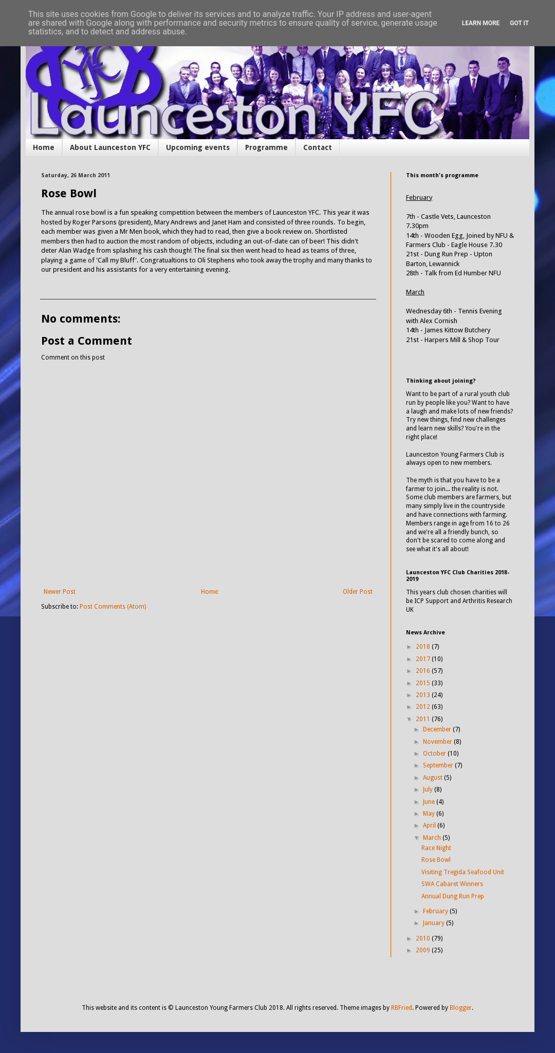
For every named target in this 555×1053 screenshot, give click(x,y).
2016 (424, 670)
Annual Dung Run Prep (452, 896)
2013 (424, 695)
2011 (424, 719)
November (438, 741)
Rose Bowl (436, 859)
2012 (424, 706)
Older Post (358, 591)
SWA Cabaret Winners (452, 884)
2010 (424, 938)
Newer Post (60, 591)
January (434, 923)
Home (43, 147)
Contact (317, 147)
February (436, 911)
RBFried (401, 1007)
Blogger (461, 1007)
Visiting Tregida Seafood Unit (462, 872)
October (435, 753)
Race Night (436, 848)
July (428, 789)
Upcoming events (198, 147)
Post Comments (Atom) (113, 606)
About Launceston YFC (110, 147)
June (429, 801)
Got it (519, 23)
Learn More (481, 23)
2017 (424, 659)
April (430, 825)
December (438, 729)
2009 (424, 950)
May (429, 813)
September (439, 765)
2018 (424, 646)
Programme (266, 147)
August (433, 777)
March (432, 837)
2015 (424, 683)
